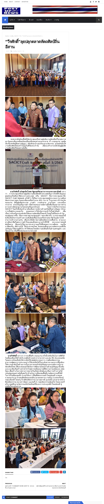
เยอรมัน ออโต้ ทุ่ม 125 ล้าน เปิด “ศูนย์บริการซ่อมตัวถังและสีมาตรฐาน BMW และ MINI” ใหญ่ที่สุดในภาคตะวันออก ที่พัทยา (90, 219)
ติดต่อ (73, 330)
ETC (74, 344)
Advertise (25, 1)
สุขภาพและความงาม (77, 320)
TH (20, 36)
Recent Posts (78, 334)
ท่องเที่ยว (39, 20)
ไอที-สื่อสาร (22, 20)
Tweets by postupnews (79, 187)
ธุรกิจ (11, 20)
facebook (63, 490)
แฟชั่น (73, 322)
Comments (94, 334)
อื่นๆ (72, 327)
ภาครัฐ (56, 20)
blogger (49, 490)
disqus (56, 490)
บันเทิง (48, 20)
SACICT (16, 36)
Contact (17, 1)
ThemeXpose (13, 501)
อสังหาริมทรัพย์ (75, 305)
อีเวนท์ (31, 20)
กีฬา (72, 318)
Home (6, 1)
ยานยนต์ (73, 308)
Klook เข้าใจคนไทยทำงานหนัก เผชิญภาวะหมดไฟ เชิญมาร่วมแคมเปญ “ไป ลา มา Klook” (89, 197)
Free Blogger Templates (26, 501)
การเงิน (73, 315)
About (11, 1)
